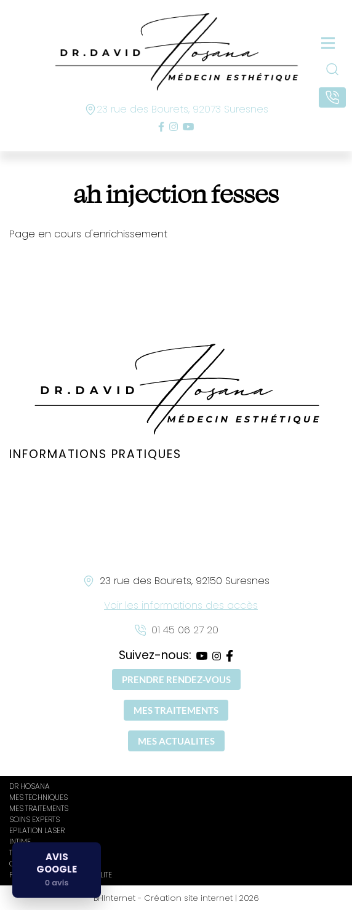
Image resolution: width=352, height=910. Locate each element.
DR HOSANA (29, 786)
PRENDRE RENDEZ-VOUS (176, 679)
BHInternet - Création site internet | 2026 (176, 898)
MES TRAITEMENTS (176, 710)
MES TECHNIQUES (38, 797)
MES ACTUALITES (176, 740)
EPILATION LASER (37, 830)
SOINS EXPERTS (34, 819)
